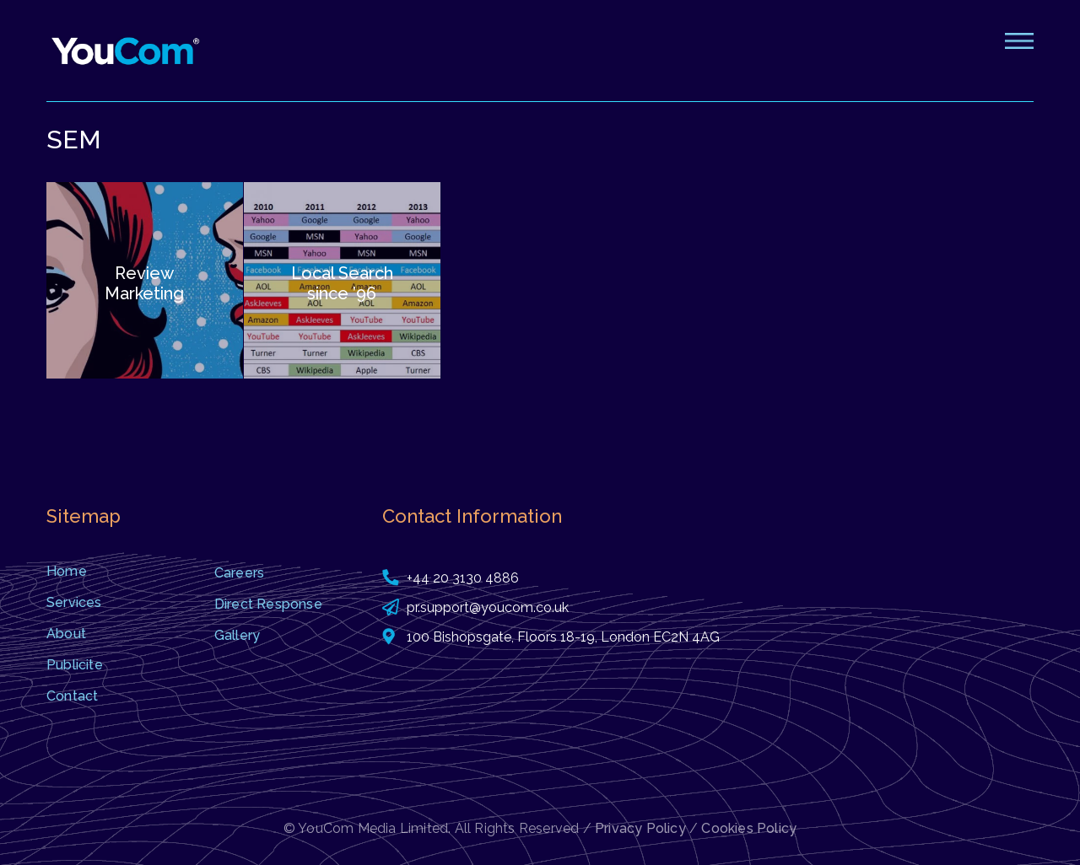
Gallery (237, 635)
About (66, 634)
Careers (239, 573)
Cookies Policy (748, 828)
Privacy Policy (640, 828)
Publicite (74, 665)
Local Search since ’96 (342, 283)
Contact (72, 696)
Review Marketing (144, 283)
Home (66, 571)
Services (74, 602)
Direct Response (268, 604)
